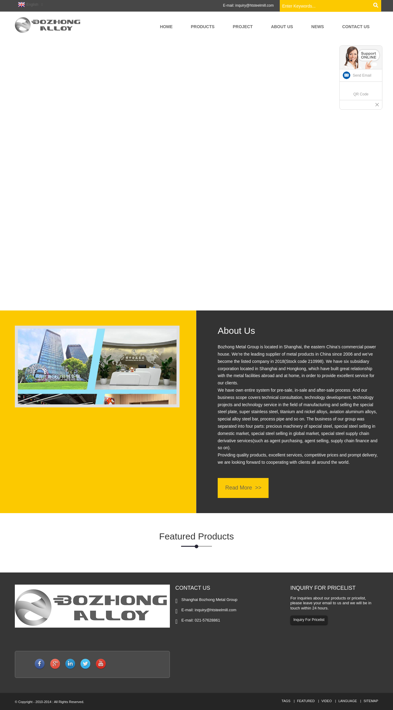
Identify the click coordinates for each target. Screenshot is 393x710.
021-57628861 (207, 620)
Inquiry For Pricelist (309, 620)
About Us (236, 331)
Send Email (362, 75)
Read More (238, 488)
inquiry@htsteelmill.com (254, 5)
